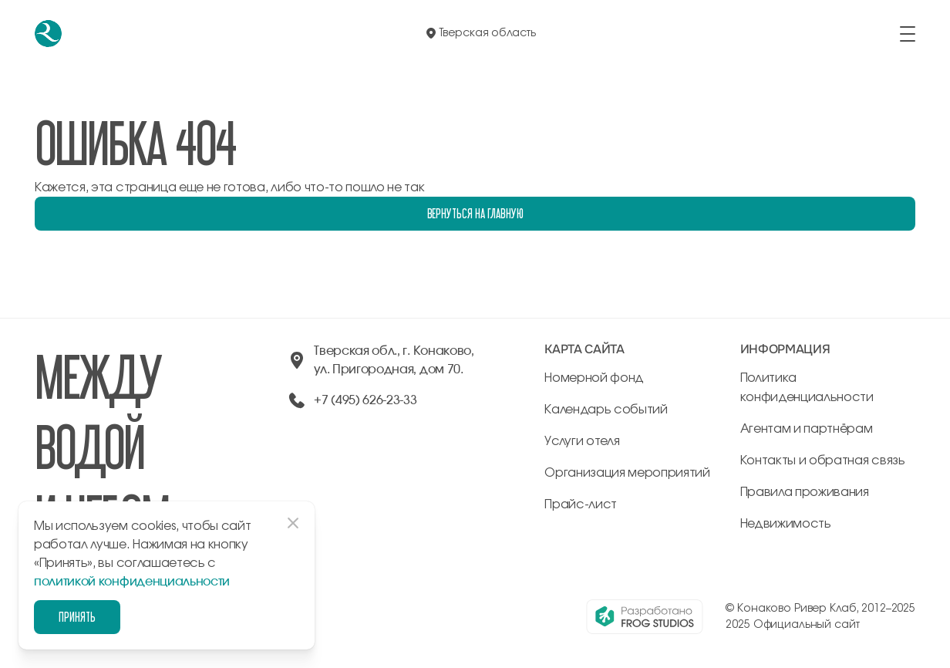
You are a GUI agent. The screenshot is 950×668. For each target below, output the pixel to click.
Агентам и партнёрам (806, 429)
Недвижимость (785, 524)
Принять (77, 616)
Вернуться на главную (475, 213)
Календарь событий (606, 409)
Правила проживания (804, 492)
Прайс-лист (580, 504)
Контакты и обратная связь (822, 460)
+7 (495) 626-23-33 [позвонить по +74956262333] (365, 400)
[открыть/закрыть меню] (907, 34)
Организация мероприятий (627, 473)
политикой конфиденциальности (132, 581)
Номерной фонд (594, 378)
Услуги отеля (581, 441)
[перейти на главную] (48, 33)
